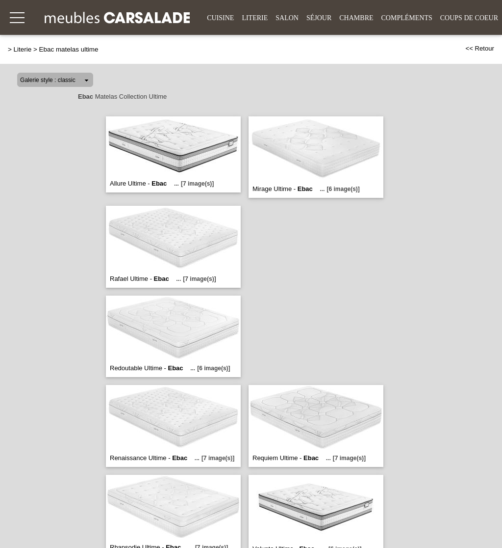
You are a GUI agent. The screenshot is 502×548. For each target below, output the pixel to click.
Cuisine (220, 18)
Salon (287, 18)
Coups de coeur (469, 18)
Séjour (318, 18)
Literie (255, 18)
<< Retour (479, 48)
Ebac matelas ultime (69, 49)
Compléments (406, 18)
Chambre (356, 18)
